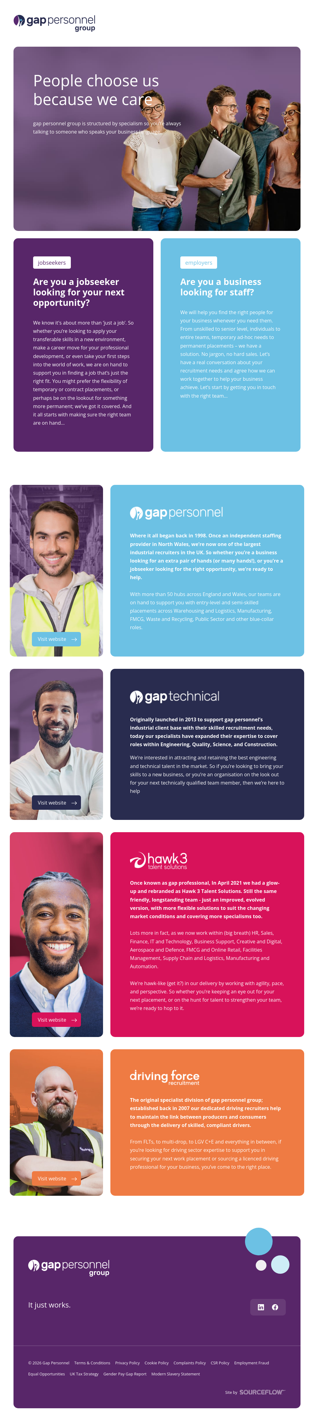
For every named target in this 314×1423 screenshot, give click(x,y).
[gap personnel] (71, 1267)
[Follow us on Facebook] (275, 1307)
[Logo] (54, 22)
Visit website (52, 639)
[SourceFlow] (261, 1392)
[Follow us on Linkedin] (261, 1307)
